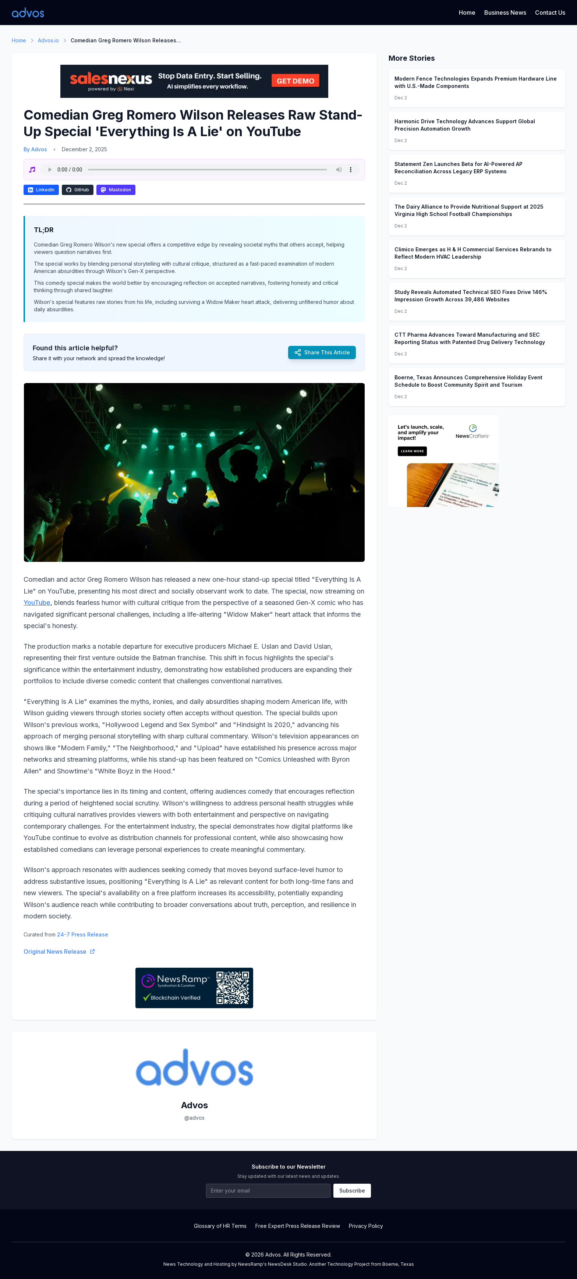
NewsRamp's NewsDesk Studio (272, 1264)
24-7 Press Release (82, 934)
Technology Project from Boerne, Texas (370, 1264)
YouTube (37, 602)
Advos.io (48, 40)
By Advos (35, 149)
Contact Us (550, 12)
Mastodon (116, 189)
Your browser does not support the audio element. (200, 170)
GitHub (77, 189)
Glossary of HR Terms (220, 1226)
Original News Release (59, 951)
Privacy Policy (366, 1226)
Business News (505, 12)
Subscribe (352, 1190)
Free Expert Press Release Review (297, 1226)
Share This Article (322, 352)
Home (467, 12)
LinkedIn (41, 189)
